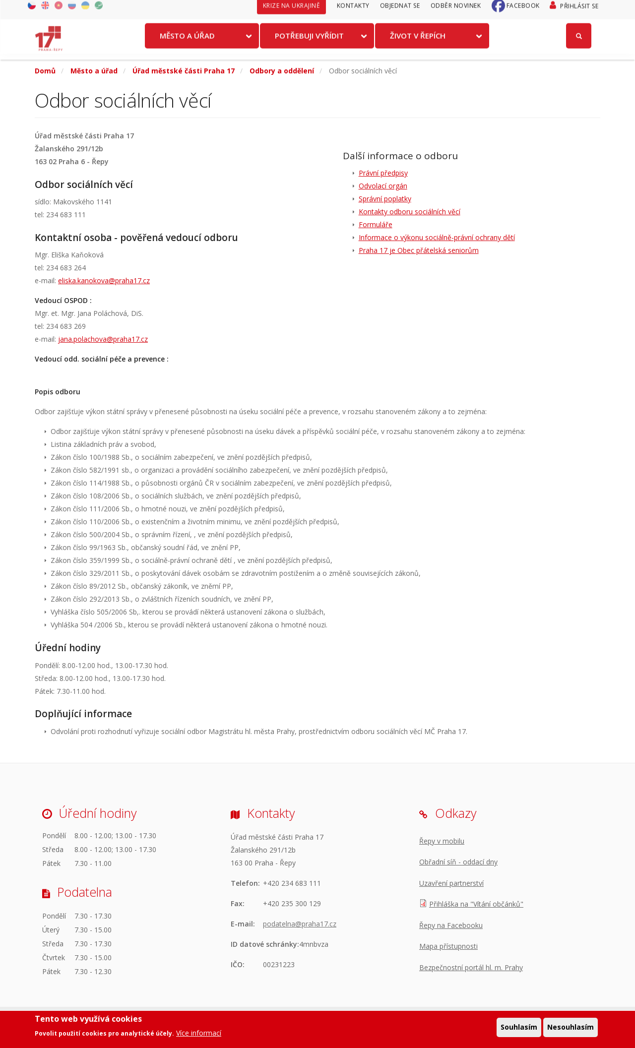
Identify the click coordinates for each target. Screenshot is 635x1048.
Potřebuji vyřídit (309, 41)
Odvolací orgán (383, 185)
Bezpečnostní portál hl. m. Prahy (471, 967)
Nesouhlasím (570, 1028)
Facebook (523, 11)
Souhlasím (519, 1028)
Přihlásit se (579, 11)
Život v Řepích (417, 41)
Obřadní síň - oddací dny (458, 861)
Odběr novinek (456, 11)
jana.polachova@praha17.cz (103, 339)
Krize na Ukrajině (291, 11)
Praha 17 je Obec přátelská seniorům (419, 250)
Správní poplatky (385, 198)
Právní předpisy (383, 173)
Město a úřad (187, 41)
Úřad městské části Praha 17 (183, 70)
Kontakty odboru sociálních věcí (409, 211)
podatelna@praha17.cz (299, 923)
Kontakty (353, 11)
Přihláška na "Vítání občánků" (476, 904)
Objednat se (400, 11)
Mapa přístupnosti (448, 946)
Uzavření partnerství (451, 883)
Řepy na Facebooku (451, 925)
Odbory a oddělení (282, 70)
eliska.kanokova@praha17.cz (104, 280)
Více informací (198, 1033)
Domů (45, 70)
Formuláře (375, 224)
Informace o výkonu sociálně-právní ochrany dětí (437, 237)
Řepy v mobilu (441, 841)
